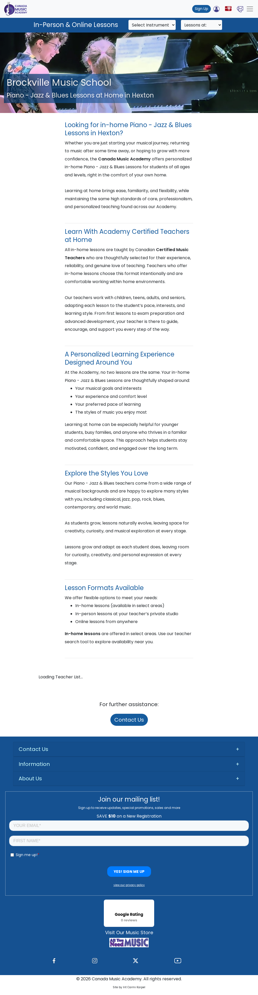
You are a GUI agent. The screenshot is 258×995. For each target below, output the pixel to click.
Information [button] (34, 764)
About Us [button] (30, 778)
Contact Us (129, 719)
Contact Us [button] (33, 749)
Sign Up (201, 8)
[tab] (129, 749)
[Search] (152, 25)
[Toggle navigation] (250, 9)
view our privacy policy (129, 885)
